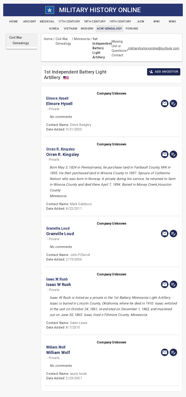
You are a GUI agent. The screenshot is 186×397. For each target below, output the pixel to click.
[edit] (173, 103)
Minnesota (81, 39)
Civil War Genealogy (63, 41)
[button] (92, 98)
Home (48, 39)
